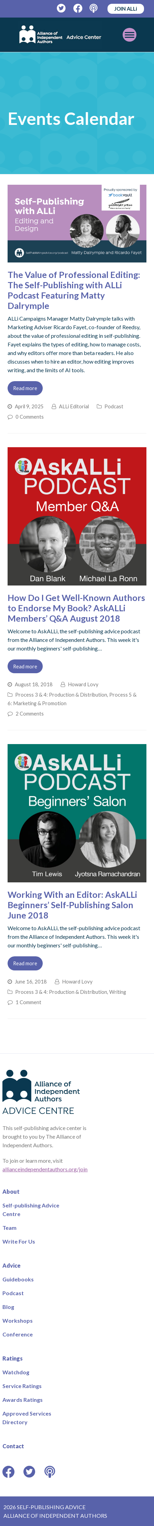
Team (9, 1227)
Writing (117, 992)
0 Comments (30, 416)
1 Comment (28, 1002)
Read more (25, 388)
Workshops (17, 1320)
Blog (8, 1306)
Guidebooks (18, 1279)
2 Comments (30, 713)
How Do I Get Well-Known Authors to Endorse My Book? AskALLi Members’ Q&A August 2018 (76, 607)
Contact (13, 1446)
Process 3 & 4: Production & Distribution (61, 694)
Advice (11, 1265)
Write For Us (18, 1241)
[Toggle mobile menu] (129, 35)
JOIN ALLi (125, 9)
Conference (17, 1334)
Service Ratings (22, 1386)
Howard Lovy (83, 684)
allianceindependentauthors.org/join (45, 1169)
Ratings (12, 1358)
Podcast (113, 406)
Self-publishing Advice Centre (30, 1209)
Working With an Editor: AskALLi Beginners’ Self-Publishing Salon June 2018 (72, 904)
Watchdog (15, 1372)
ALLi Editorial (74, 406)
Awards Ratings (22, 1399)
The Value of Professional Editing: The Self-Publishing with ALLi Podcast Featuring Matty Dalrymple (74, 290)
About (11, 1191)
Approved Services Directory (26, 1417)
